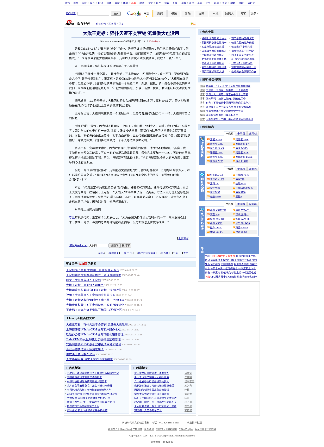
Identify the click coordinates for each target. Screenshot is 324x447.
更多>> (255, 13)
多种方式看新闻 (146, 253)
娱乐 (92, 3)
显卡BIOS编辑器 (230, 276)
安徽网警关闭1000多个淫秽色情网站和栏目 (93, 344)
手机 (207, 256)
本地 (215, 13)
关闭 (185, 253)
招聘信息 (161, 429)
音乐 (188, 13)
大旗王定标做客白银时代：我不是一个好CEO (95, 300)
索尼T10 (240, 179)
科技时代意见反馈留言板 (135, 422)
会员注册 (200, 429)
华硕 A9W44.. (243, 218)
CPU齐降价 (227, 264)
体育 (84, 3)
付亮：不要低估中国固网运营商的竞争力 (228, 102)
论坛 (101, 253)
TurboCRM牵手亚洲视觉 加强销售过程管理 (93, 339)
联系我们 (149, 429)
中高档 (241, 133)
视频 (141, 3)
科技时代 (101, 23)
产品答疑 (211, 429)
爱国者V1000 (217, 179)
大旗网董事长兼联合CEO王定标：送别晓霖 (93, 290)
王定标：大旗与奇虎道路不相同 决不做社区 (94, 309)
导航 (241, 3)
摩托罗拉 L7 (242, 143)
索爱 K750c (216, 139)
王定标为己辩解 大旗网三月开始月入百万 (92, 270)
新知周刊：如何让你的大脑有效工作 (226, 98)
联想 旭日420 (243, 223)
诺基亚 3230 (216, 143)
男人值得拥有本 (229, 268)
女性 (175, 3)
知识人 (229, 13)
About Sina (125, 429)
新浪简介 (113, 429)
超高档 (253, 133)
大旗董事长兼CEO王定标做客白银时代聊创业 (95, 304)
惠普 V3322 (216, 223)
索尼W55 (215, 192)
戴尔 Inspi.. (216, 227)
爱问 (224, 3)
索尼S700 (241, 192)
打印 (175, 253)
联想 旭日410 (217, 218)
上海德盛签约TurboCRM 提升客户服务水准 (93, 329)
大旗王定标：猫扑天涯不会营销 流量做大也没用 (97, 324)
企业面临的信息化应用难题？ (85, 349)
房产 (158, 3)
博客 (125, 3)
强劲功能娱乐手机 (246, 256)
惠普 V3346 (242, 227)
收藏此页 (114, 253)
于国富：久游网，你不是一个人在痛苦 (227, 90)
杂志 (202, 119)
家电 (207, 272)
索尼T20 (214, 183)
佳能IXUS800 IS (244, 187)
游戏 (166, 3)
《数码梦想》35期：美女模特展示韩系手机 (229, 119)
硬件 (207, 264)
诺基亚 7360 (242, 139)
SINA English (186, 429)
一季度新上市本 (247, 268)
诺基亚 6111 (242, 161)
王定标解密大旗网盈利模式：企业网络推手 (93, 275)
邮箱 (232, 3)
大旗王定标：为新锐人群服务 (85, 285)
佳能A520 (241, 183)
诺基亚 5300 (216, 156)
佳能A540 (215, 196)
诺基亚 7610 (216, 152)
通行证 (251, 3)
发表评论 (183, 238)
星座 (199, 3)
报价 (254, 260)
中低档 (229, 133)
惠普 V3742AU (243, 210)
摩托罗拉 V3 (217, 148)
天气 (208, 3)
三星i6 (239, 196)
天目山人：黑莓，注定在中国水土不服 (227, 94)
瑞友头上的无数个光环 (80, 354)
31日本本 (215, 268)
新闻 (75, 3)
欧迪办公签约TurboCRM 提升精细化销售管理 (95, 334)
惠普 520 (214, 214)
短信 (216, 3)
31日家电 (215, 272)
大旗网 (82, 263)
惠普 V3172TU (218, 210)
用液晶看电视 (241, 264)
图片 (202, 13)
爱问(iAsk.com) (78, 245)
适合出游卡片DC (219, 260)
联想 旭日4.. (242, 214)
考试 (191, 3)
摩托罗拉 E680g (244, 156)
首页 (67, 3)
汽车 (150, 3)
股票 (108, 3)
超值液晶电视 (228, 272)
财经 (100, 3)
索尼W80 (215, 187)
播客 (211, 79)
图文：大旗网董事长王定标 (83, 280)
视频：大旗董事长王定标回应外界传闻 (90, 295)
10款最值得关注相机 (240, 260)
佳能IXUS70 (216, 174)
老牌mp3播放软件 (249, 276)
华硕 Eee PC (216, 231)
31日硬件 (215, 264)
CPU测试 (215, 276)
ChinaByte (154, 41)
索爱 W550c (242, 148)
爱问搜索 (71, 13)
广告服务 (137, 429)
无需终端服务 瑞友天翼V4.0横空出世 (89, 359)
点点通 (164, 253)
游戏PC (253, 264)
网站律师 (172, 429)
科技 (117, 3)
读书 (183, 3)
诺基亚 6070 (242, 152)
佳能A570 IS (242, 174)
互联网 (112, 23)
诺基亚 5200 (216, 161)
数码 (207, 260)
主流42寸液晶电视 (246, 272)
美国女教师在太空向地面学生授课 (224, 111)
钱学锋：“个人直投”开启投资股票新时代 (228, 86)
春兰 (72, 217)
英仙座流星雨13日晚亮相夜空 (222, 115)
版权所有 (168, 442)
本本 (207, 268)
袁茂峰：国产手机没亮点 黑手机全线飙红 (228, 106)
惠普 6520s (241, 231)
